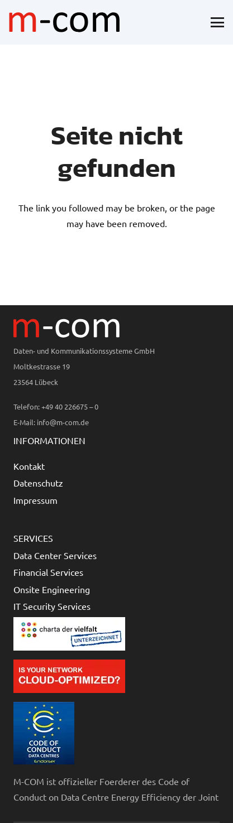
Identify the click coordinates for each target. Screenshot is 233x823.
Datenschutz (38, 482)
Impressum (35, 500)
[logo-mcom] (64, 22)
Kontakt (29, 465)
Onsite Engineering (51, 589)
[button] (217, 22)
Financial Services (48, 571)
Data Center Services (55, 555)
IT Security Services (52, 606)
